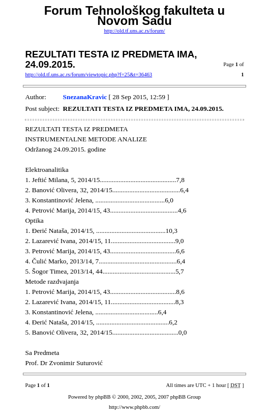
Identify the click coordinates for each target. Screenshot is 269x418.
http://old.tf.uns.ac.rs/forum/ (134, 31)
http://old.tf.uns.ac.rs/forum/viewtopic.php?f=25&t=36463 (88, 74)
